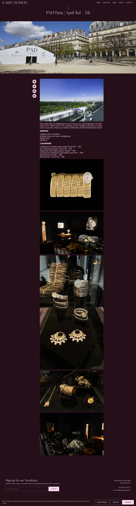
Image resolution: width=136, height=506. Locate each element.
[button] (34, 82)
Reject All (116, 502)
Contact (129, 2)
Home (98, 2)
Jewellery (106, 2)
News (114, 2)
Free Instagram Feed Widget (67, 497)
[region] (68, 502)
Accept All (128, 502)
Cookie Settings (102, 502)
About (121, 2)
